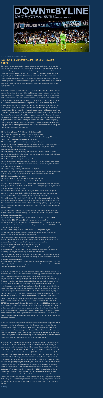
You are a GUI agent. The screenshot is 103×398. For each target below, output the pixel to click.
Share (3, 387)
